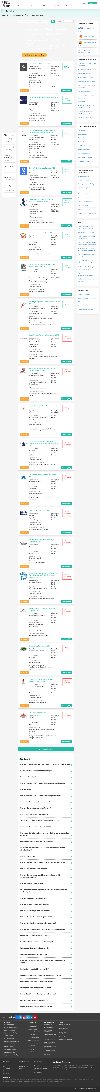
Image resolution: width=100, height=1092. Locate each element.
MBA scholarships (9, 1038)
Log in (85, 3)
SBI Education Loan (49, 1027)
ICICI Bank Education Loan (49, 1051)
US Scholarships (32, 1026)
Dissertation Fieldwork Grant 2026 (40, 233)
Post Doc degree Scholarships (86, 95)
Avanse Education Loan (50, 1034)
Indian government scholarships (87, 298)
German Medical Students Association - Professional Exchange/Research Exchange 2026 (44, 443)
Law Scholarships (83, 205)
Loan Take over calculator (63, 1033)
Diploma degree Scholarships (86, 81)
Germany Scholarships (84, 138)
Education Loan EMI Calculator (64, 1025)
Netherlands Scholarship (31, 1050)
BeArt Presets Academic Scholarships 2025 (44, 335)
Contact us (6, 1073)
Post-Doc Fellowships (10, 1049)
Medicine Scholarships (84, 201)
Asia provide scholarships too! (86, 232)
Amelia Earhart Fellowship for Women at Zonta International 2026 (42, 370)
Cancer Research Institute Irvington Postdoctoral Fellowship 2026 (41, 200)
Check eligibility (66, 90)
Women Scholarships (84, 294)
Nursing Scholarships (84, 180)
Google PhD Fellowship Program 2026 (42, 168)
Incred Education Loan (50, 1040)
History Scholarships (84, 209)
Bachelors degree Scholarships (87, 69)
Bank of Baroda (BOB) (87, 36)
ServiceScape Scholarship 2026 (40, 64)
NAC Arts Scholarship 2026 (38, 713)
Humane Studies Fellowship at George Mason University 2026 (42, 265)
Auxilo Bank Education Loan (50, 1047)
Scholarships (17, 6)
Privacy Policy (22, 1064)
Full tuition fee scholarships (85, 309)
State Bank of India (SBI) (86, 29)
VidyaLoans (47, 1054)
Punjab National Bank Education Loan (49, 1043)
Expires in (67, 66)
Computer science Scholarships (87, 213)
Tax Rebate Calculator (65, 1037)
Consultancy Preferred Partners (40, 1069)
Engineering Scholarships (11, 1033)
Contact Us (58, 6)
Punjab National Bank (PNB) (87, 43)
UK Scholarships (82, 134)
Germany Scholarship (33, 1032)
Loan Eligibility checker (65, 1039)
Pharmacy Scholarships (84, 198)
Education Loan (33, 6)
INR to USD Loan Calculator (63, 1029)
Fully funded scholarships (85, 302)
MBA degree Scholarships (85, 77)
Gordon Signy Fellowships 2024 (40, 646)
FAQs (4, 1071)
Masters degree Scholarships (86, 73)
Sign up (92, 3)
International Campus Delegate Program (40, 1065)
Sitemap (21, 1068)
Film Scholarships (83, 194)
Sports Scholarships (84, 176)
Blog (46, 6)
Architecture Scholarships (11, 1027)
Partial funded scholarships (85, 306)
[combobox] (9, 141)
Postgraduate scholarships (11, 1055)
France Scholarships (84, 153)
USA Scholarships (83, 130)
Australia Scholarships (84, 142)
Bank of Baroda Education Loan (48, 1031)
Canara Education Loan (50, 1037)
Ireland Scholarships (84, 149)
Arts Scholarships (9, 1024)
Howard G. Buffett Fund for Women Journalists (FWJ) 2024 (41, 680)
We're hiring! (6, 1061)
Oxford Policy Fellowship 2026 (39, 510)
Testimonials (6, 1068)
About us (5, 1064)
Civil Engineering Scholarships (86, 184)
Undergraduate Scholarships (11, 1041)
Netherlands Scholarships (85, 161)
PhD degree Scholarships (85, 91)
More (69, 6)
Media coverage (23, 1066)
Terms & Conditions (24, 1061)
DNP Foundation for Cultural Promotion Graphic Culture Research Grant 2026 (42, 132)
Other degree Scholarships (85, 117)
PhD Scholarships (9, 1046)
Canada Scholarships (84, 145)
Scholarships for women (10, 1052)
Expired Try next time (67, 337)
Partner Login (38, 1061)
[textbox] (10, 150)
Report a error (38, 1072)
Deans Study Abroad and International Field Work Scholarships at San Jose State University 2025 (43, 575)
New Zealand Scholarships (85, 157)
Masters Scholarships (10, 1044)
